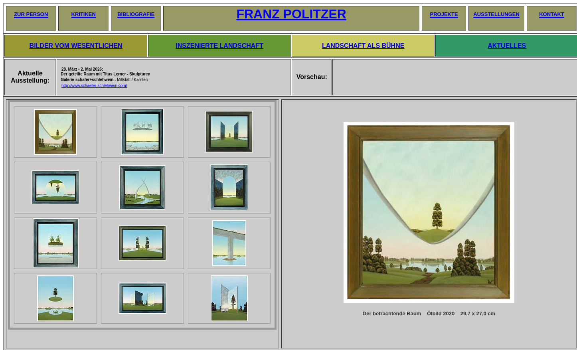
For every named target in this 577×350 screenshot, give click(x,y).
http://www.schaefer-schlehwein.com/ (94, 85)
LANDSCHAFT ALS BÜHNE (363, 45)
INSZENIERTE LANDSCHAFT (219, 45)
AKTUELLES (507, 45)
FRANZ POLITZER (291, 14)
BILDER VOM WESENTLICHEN (76, 45)
